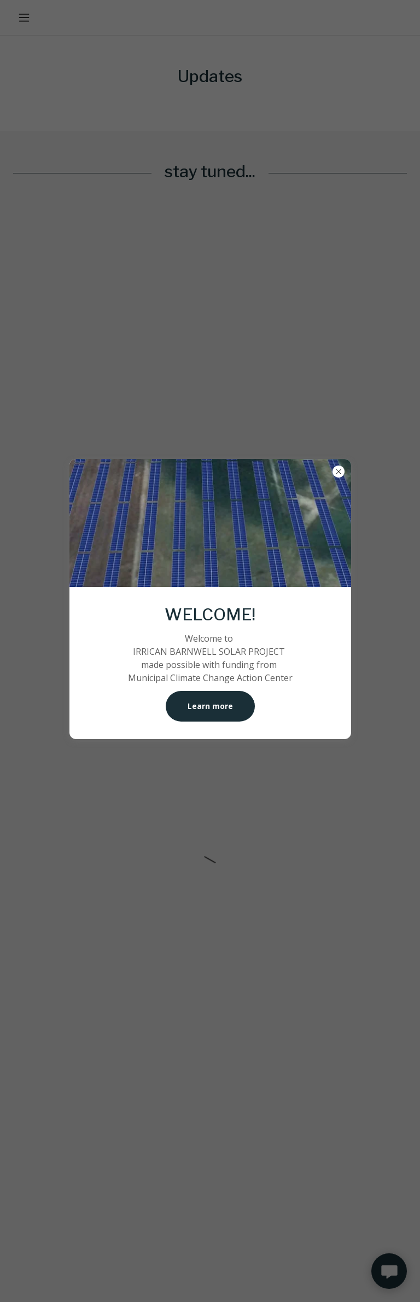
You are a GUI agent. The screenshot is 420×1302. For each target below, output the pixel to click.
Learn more (210, 706)
